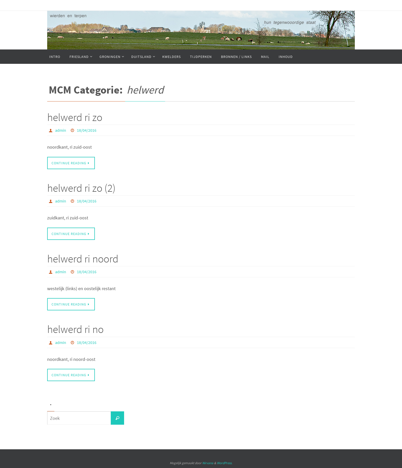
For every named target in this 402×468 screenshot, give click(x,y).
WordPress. (224, 463)
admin (60, 130)
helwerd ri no (75, 329)
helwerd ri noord (82, 258)
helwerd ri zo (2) (81, 188)
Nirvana (207, 463)
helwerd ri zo (74, 117)
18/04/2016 (86, 130)
